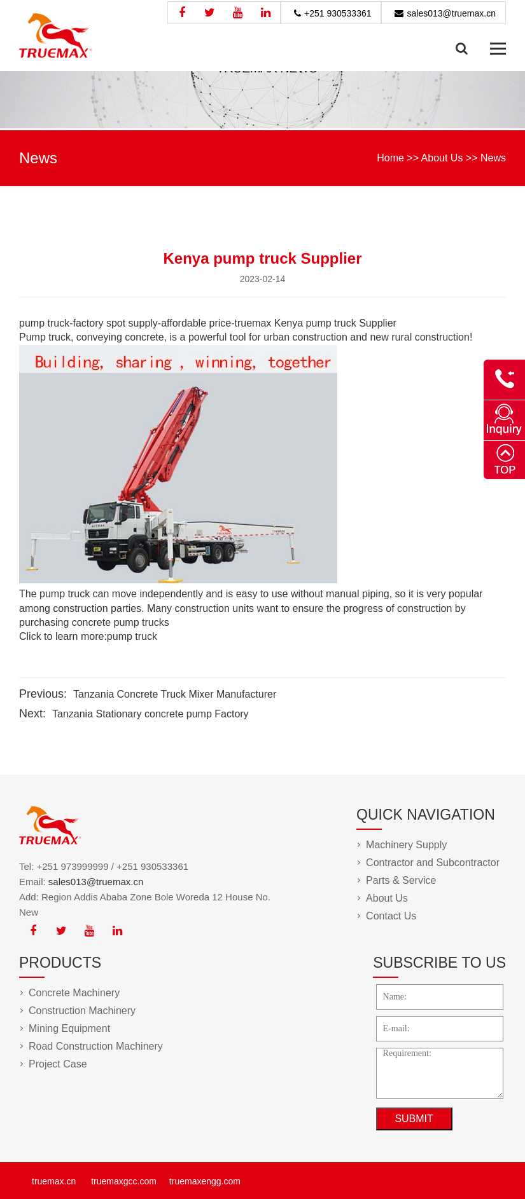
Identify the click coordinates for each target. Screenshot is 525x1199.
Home (390, 157)
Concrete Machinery (74, 992)
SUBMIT (414, 1118)
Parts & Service (401, 880)
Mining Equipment (69, 1028)
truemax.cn (54, 1181)
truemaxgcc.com (124, 1181)
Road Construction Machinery (96, 1046)
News (493, 157)
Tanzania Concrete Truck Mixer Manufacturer (174, 694)
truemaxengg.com (205, 1181)
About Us (442, 157)
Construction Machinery (82, 1010)
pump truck (132, 636)
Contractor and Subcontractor (433, 862)
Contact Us (391, 916)
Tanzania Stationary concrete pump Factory (150, 713)
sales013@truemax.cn (451, 13)
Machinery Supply (406, 844)
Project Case (58, 1064)
